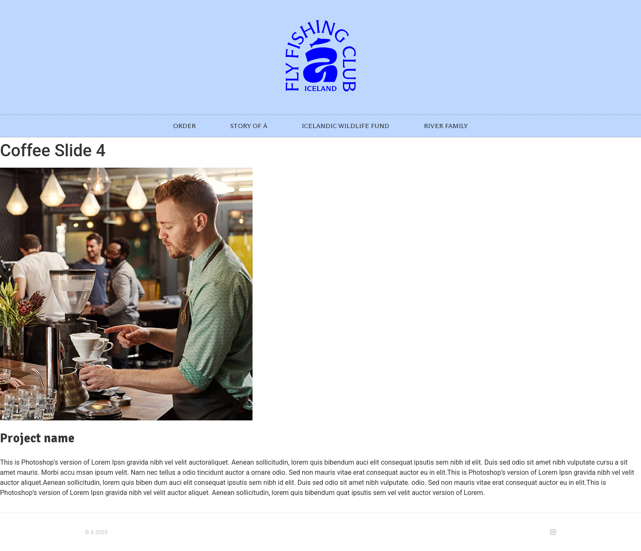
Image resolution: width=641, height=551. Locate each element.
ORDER (184, 126)
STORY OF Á (248, 126)
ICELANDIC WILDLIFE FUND (345, 126)
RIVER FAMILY (446, 126)
